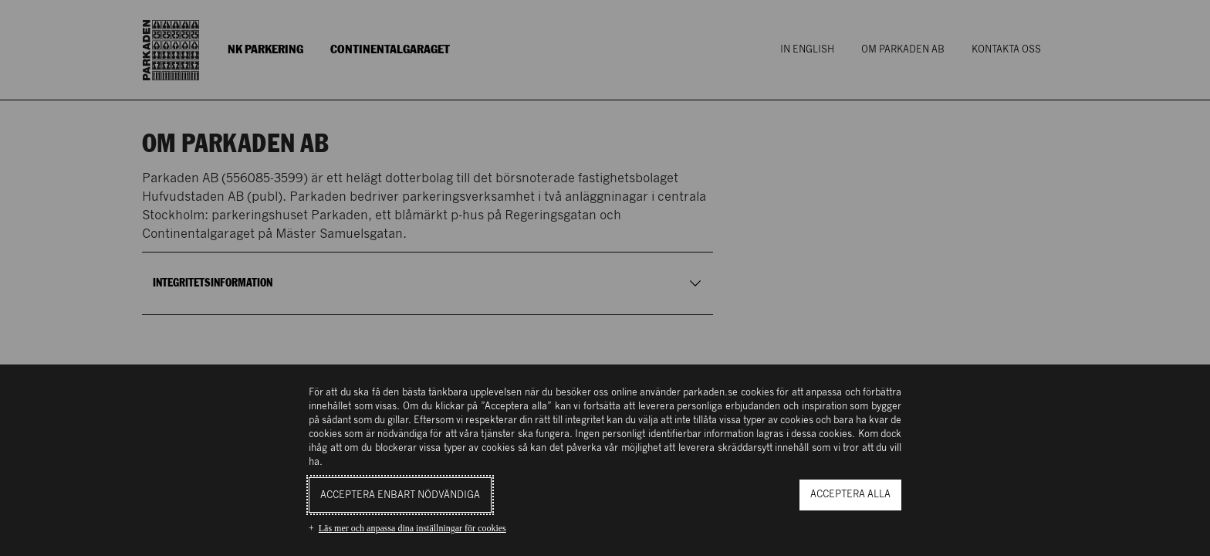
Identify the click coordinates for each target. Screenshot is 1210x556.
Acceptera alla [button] (850, 494)
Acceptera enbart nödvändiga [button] (400, 495)
